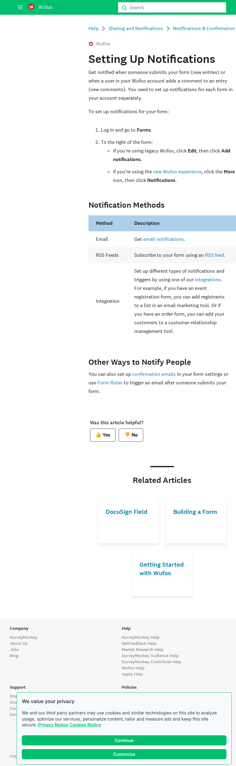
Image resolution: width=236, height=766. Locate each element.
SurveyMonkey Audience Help (150, 655)
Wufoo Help (133, 668)
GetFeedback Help (139, 643)
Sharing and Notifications (135, 28)
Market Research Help (142, 649)
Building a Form (195, 512)
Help (93, 28)
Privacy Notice (53, 724)
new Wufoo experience (177, 171)
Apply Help (132, 674)
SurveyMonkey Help (140, 637)
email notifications (163, 239)
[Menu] (20, 7)
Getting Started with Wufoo (162, 568)
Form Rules (110, 382)
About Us (19, 643)
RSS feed (214, 255)
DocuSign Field (127, 512)
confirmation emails (154, 374)
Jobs (14, 649)
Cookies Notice (85, 724)
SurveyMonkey (23, 637)
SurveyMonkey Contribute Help (151, 661)
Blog (14, 655)
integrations (208, 279)
